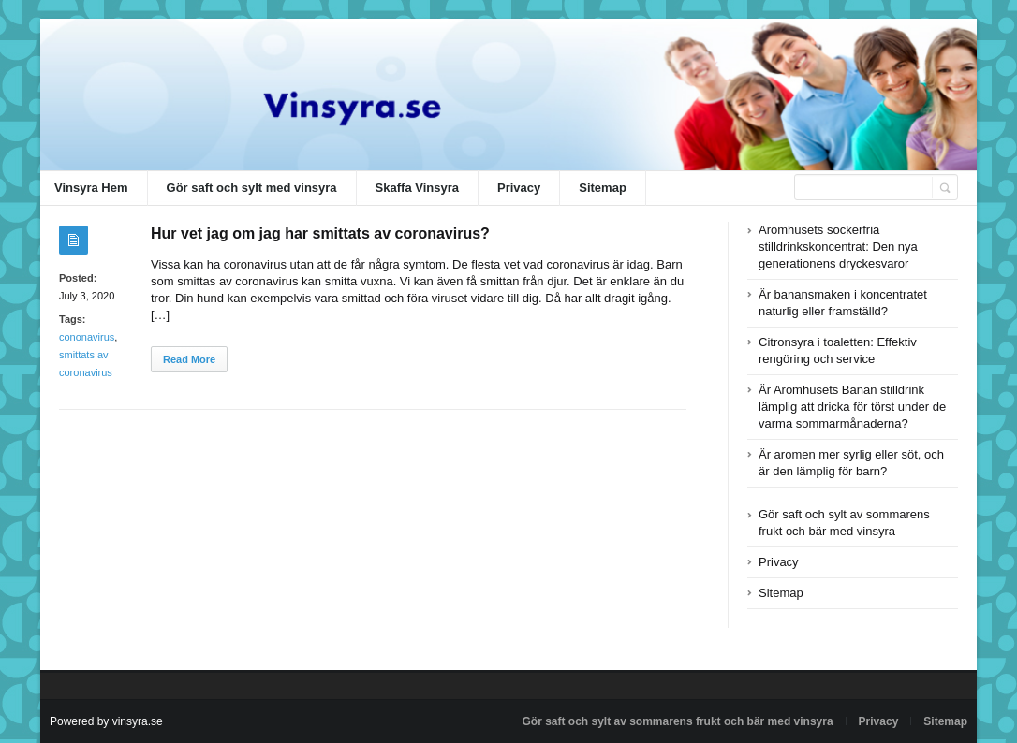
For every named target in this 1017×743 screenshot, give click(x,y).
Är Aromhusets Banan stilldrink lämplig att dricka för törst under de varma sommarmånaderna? (852, 406)
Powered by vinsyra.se (106, 721)
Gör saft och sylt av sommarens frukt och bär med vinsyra (677, 721)
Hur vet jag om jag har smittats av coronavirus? (320, 233)
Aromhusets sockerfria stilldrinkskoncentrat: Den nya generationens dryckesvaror (838, 246)
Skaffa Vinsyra (417, 188)
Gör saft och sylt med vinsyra (252, 188)
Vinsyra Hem (91, 188)
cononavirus (86, 336)
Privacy (518, 188)
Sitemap (602, 188)
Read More (189, 359)
